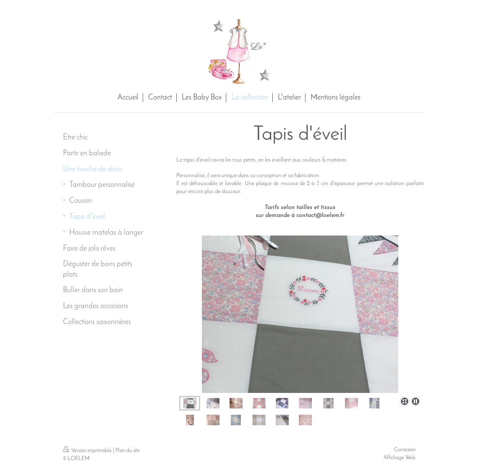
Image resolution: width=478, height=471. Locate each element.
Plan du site (127, 450)
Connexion (404, 450)
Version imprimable (88, 450)
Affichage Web (399, 458)
